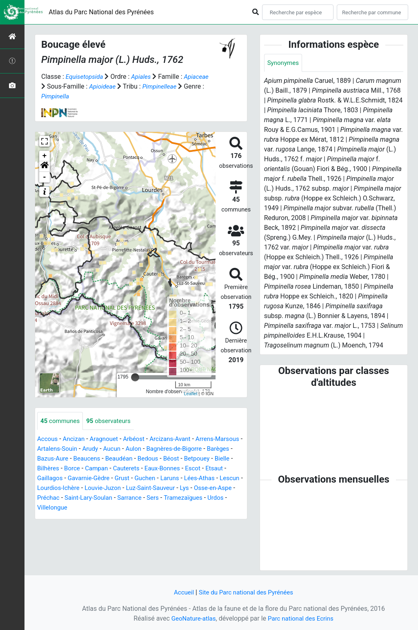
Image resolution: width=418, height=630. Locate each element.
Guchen (196, 479)
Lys (70, 498)
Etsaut (67, 479)
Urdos (109, 508)
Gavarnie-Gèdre (136, 479)
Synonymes (284, 63)
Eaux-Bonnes (221, 469)
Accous (48, 439)
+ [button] (44, 156)
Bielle (77, 469)
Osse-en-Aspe (100, 498)
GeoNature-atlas (191, 618)
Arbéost (138, 439)
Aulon (169, 449)
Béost (210, 459)
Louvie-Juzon (170, 488)
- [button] (44, 177)
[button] (44, 166)
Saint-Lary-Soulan (179, 498)
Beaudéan (155, 459)
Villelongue (139, 508)
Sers (43, 508)
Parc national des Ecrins (302, 618)
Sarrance (223, 498)
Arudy (124, 449)
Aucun (146, 449)
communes (61, 421)
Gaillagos (95, 479)
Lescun (85, 488)
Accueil (180, 592)
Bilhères (101, 469)
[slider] (135, 377)
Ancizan (75, 439)
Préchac (137, 498)
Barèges (52, 459)
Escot (45, 479)
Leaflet (190, 393)
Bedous (186, 459)
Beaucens (121, 459)
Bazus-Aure (85, 459)
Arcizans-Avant (177, 439)
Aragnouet (107, 439)
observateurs (112, 421)
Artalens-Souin (89, 449)
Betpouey (50, 469)
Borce (126, 469)
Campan (152, 469)
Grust (172, 479)
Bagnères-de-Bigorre (212, 449)
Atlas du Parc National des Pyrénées (101, 12)
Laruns (222, 479)
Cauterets (184, 469)
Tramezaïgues (75, 508)
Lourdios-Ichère (123, 488)
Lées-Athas (53, 488)
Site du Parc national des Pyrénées (246, 592)
